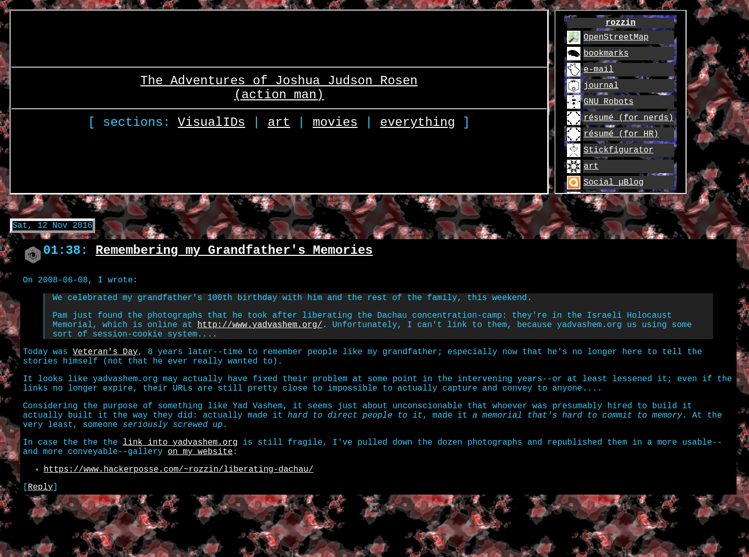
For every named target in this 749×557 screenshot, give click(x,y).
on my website (200, 487)
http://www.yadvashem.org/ (259, 339)
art (279, 124)
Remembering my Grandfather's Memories (234, 256)
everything (417, 124)
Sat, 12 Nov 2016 (52, 229)
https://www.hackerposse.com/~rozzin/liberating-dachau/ (178, 507)
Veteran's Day (105, 371)
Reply (40, 527)
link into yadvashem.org (180, 476)
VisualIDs (212, 124)
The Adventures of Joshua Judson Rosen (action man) (279, 85)
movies (335, 124)
